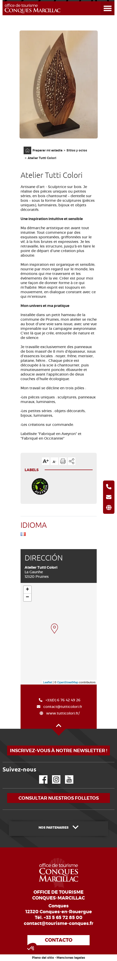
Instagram (52, 775)
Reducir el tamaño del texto (54, 461)
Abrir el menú (101, 1)
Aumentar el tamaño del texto (45, 461)
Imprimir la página (63, 461)
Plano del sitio (43, 958)
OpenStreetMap (67, 682)
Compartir (71, 461)
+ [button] (27, 590)
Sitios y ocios (76, 150)
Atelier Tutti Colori (42, 158)
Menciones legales (71, 958)
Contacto (58, 940)
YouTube (66, 775)
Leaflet (47, 682)
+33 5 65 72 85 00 (63, 917)
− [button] (27, 597)
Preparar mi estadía (47, 150)
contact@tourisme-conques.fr (58, 923)
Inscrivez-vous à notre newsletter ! (58, 750)
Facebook (40, 775)
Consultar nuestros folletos (59, 798)
